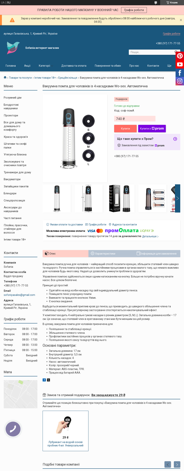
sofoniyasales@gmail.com (19, 294)
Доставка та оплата (73, 65)
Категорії (44, 65)
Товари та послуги (20, 77)
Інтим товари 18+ (45, 77)
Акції (27, 65)
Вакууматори (12, 179)
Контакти (153, 65)
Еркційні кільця (67, 77)
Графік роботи (134, 10)
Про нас (134, 65)
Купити (125, 128)
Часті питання (12, 218)
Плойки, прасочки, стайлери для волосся (16, 229)
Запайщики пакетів (16, 186)
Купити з (152, 128)
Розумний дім (12, 97)
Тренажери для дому (17, 172)
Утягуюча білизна (15, 154)
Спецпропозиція (14, 200)
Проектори (11, 115)
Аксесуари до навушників (13, 209)
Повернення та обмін (108, 65)
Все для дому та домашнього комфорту (14, 126)
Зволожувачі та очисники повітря (15, 163)
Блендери (10, 193)
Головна (11, 65)
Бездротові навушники (11, 106)
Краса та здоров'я (16, 137)
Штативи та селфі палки (15, 145)
